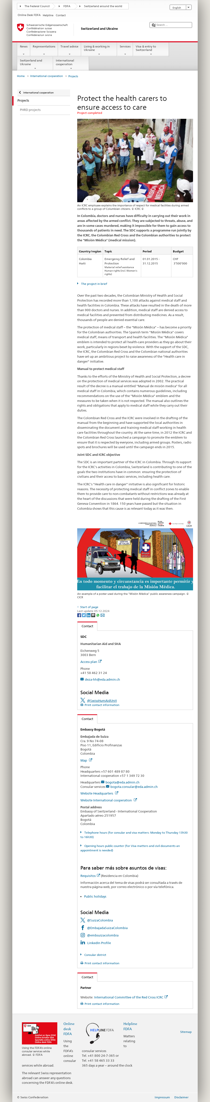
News (23, 50)
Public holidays (95, 896)
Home (21, 76)
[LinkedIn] (89, 615)
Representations (44, 50)
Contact (85, 626)
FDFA (66, 6)
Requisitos (90, 876)
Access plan (91, 662)
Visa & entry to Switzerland (151, 50)
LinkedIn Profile (99, 943)
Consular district (95, 955)
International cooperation (71, 64)
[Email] (103, 615)
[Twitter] (84, 615)
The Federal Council (37, 6)
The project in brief (93, 284)
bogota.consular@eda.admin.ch (134, 787)
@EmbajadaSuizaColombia (107, 928)
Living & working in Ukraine (99, 50)
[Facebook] (79, 615)
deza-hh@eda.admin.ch (102, 679)
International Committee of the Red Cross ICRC (131, 997)
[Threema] (93, 615)
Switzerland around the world (103, 6)
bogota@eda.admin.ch (122, 782)
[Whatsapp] (98, 615)
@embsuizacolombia (103, 935)
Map (86, 760)
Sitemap (186, 1032)
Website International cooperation (108, 800)
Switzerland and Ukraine (35, 64)
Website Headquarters (99, 793)
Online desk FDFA (69, 1029)
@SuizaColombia (100, 920)
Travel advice (69, 50)
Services (125, 50)
